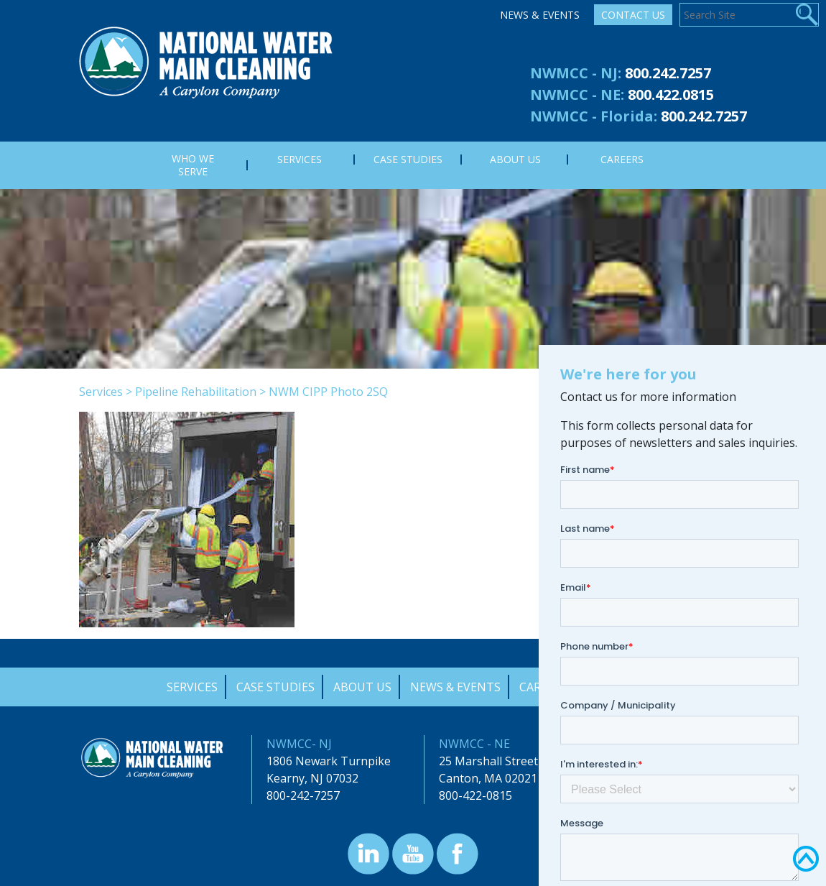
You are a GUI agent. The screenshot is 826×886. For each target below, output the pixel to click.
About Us (362, 687)
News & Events (540, 15)
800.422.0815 (671, 94)
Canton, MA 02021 (488, 778)
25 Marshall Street (488, 761)
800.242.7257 (668, 73)
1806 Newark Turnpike (328, 761)
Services (101, 392)
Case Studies (275, 687)
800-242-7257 (303, 795)
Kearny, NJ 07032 (312, 778)
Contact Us (633, 15)
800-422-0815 (475, 795)
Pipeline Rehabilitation (195, 392)
